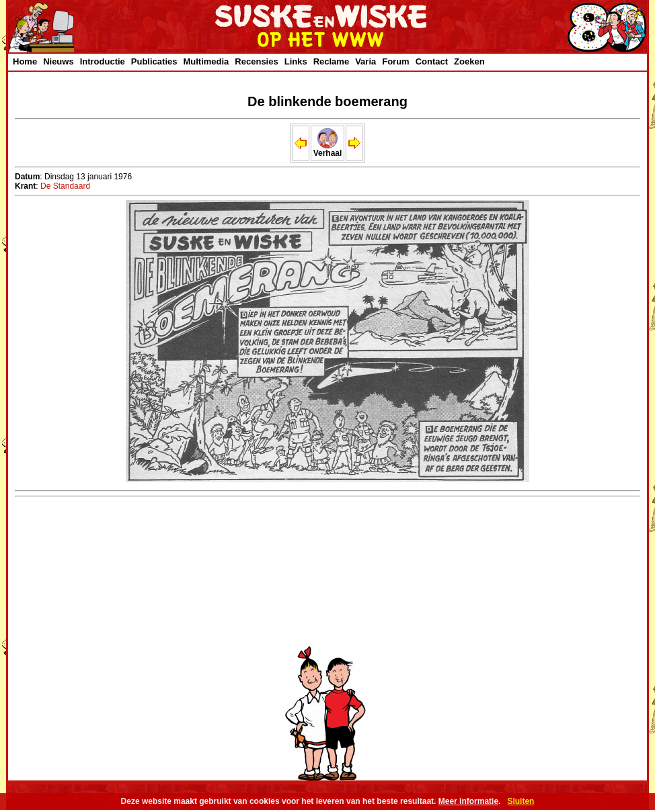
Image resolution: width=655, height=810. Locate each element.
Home (25, 61)
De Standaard (65, 186)
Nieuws (58, 61)
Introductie (102, 61)
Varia (365, 61)
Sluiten (520, 801)
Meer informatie (468, 801)
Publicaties (154, 61)
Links (295, 61)
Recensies (256, 61)
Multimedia (206, 61)
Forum (395, 61)
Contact (432, 61)
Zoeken (469, 61)
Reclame (331, 61)
